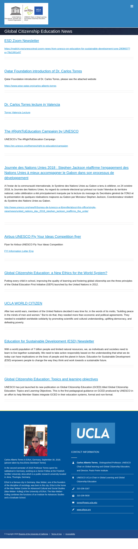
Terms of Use (56, 534)
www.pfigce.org (84, 509)
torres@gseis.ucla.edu (87, 502)
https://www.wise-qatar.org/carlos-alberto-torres (30, 85)
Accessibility (70, 534)
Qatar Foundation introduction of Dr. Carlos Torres (43, 71)
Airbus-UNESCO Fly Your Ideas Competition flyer (42, 236)
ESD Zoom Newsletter (21, 41)
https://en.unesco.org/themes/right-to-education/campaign (36, 145)
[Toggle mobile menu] (132, 6)
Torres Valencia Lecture (17, 112)
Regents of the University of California (33, 534)
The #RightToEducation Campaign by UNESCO (41, 131)
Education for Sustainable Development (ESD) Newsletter (49, 341)
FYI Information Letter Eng (18, 251)
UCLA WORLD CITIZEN (23, 303)
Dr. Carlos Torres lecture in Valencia (32, 104)
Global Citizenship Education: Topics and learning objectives (51, 379)
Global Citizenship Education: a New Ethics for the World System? (55, 273)
